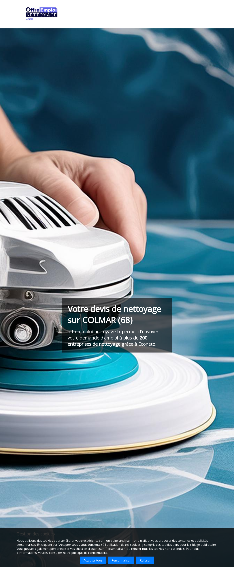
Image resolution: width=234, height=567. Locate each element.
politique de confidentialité (89, 553)
